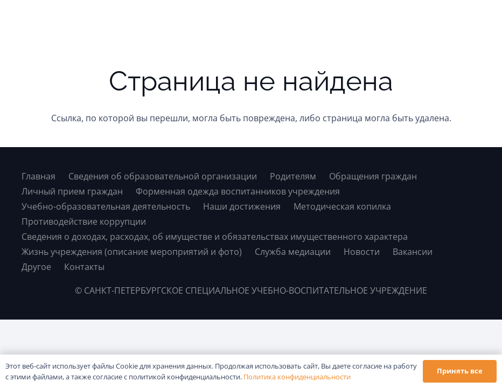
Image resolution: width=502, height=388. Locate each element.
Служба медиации (293, 252)
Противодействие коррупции (84, 221)
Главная (38, 176)
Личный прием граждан (72, 191)
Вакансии (413, 252)
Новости (362, 252)
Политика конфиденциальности (297, 377)
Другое (36, 267)
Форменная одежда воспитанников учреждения (238, 191)
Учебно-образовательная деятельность (106, 206)
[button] (471, 21)
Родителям (293, 176)
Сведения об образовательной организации (162, 176)
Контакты (84, 267)
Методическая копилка (342, 206)
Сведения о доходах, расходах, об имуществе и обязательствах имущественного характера (215, 236)
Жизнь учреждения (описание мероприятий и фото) (132, 252)
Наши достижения (242, 206)
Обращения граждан (373, 176)
